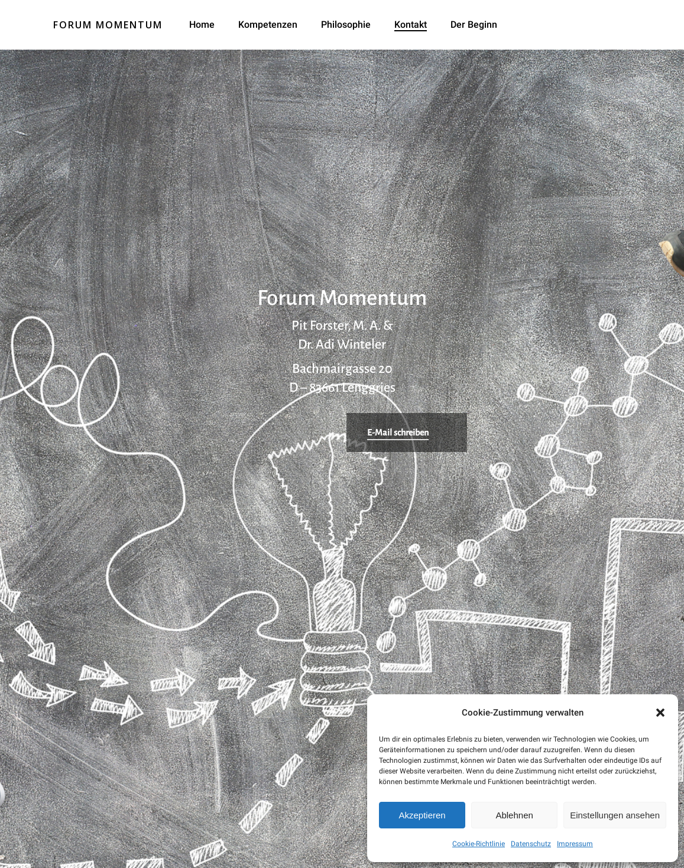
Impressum (575, 844)
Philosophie (346, 25)
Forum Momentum (108, 25)
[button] (660, 713)
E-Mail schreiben (398, 432)
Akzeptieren (421, 815)
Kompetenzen (267, 25)
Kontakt (410, 25)
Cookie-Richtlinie (478, 844)
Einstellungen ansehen (615, 815)
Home (202, 25)
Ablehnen (514, 815)
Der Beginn (473, 25)
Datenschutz (531, 844)
